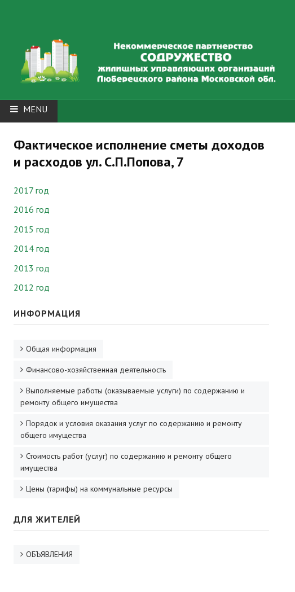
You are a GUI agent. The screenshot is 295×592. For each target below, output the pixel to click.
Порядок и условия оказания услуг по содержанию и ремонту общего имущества (131, 429)
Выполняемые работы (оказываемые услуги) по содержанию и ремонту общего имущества (132, 396)
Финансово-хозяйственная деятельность (96, 370)
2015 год (32, 229)
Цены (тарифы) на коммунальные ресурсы (99, 489)
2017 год (31, 190)
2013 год (32, 268)
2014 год (32, 248)
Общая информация (61, 349)
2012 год (32, 287)
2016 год (32, 209)
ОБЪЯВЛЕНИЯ (49, 554)
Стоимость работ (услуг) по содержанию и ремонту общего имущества (126, 462)
